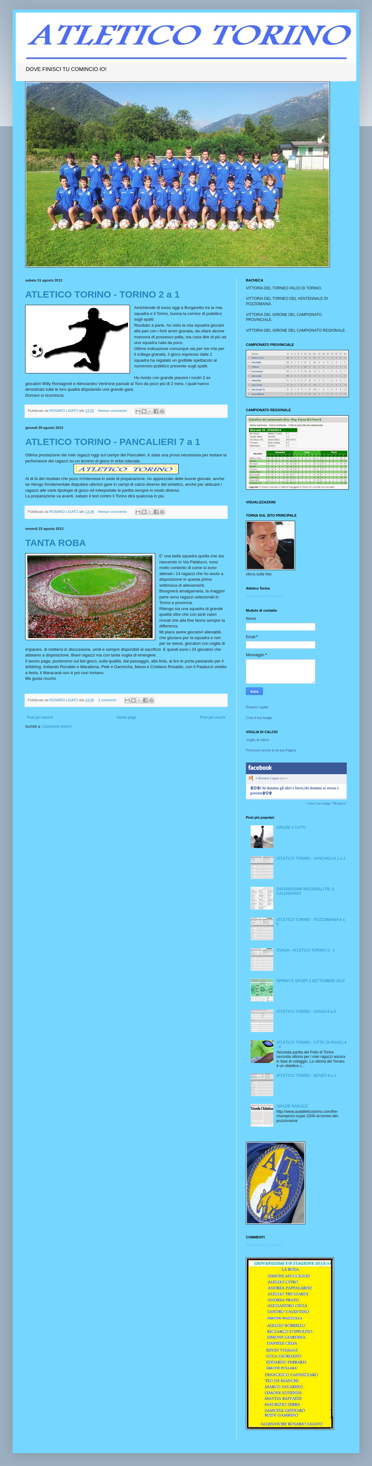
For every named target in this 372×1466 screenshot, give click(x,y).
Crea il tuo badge (259, 718)
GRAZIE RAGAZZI (292, 1106)
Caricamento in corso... (265, 596)
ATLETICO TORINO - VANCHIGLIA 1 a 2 (311, 858)
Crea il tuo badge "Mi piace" (327, 803)
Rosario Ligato (257, 707)
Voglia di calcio (257, 740)
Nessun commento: (113, 410)
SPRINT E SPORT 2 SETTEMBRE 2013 (310, 981)
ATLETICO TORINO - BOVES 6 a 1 (306, 1075)
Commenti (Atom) (57, 726)
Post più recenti (40, 717)
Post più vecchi (212, 717)
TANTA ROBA (55, 542)
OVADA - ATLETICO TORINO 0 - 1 (305, 950)
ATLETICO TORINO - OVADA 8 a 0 (306, 1011)
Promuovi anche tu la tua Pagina (271, 750)
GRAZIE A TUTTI (290, 827)
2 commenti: (108, 700)
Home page (126, 717)
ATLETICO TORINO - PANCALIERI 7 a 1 (112, 441)
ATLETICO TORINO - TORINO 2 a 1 (102, 294)
